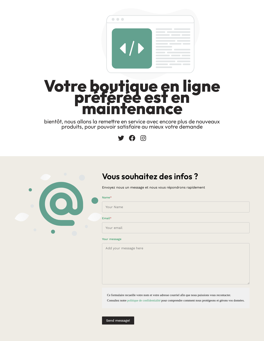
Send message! (118, 320)
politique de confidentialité (144, 300)
